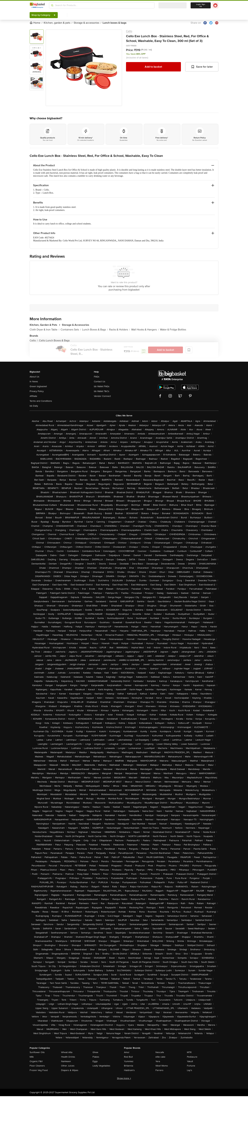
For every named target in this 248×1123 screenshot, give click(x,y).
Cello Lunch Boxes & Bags (54, 340)
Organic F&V (36, 1061)
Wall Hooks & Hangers (145, 329)
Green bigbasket (38, 386)
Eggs (95, 1061)
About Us (34, 376)
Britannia (128, 1065)
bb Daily (34, 405)
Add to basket (153, 66)
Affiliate (33, 396)
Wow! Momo (161, 1065)
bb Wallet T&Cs (101, 391)
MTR (189, 1052)
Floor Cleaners (37, 1065)
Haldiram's (129, 1070)
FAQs (96, 376)
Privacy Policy (37, 391)
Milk (32, 1056)
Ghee (95, 1052)
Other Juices (67, 1065)
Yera (157, 1061)
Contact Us (99, 381)
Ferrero (159, 1070)
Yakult (190, 1061)
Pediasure (192, 1056)
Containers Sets (71, 329)
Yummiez (128, 1061)
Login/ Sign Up (200, 5)
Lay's (189, 1070)
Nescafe (159, 1052)
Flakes (96, 1056)
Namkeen (66, 1061)
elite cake (160, 1056)
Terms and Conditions (41, 401)
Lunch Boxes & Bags (95, 329)
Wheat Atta (66, 1052)
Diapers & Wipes (69, 1070)
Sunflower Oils (37, 1052)
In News (34, 381)
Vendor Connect (102, 396)
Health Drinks (68, 1056)
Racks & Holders (119, 329)
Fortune (191, 1065)
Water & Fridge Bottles (173, 329)
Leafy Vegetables (101, 1065)
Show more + (124, 1078)
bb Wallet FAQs (101, 386)
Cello (129, 31)
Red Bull (128, 1056)
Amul (126, 1052)
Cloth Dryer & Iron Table (44, 329)
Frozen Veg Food (39, 1070)
